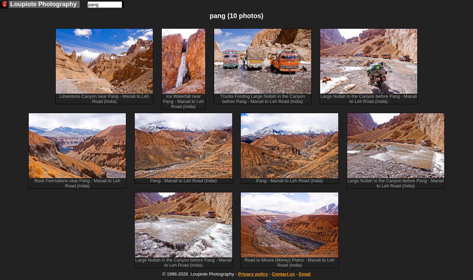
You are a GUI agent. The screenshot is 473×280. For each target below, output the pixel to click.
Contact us (283, 274)
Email (305, 274)
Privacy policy (253, 274)
